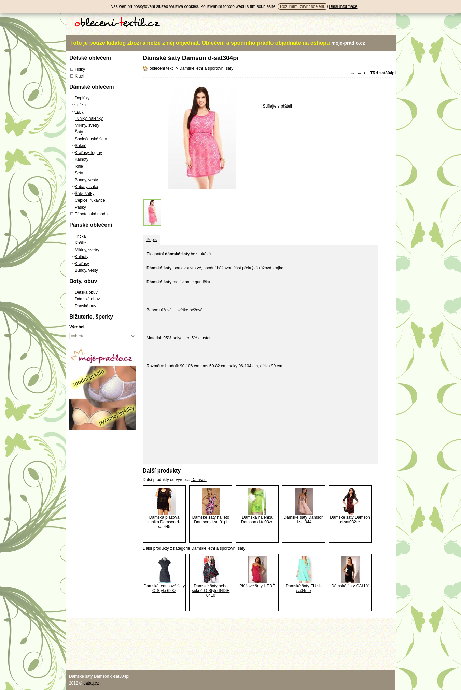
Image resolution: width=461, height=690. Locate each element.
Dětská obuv (86, 292)
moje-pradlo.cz (348, 43)
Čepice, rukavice (90, 200)
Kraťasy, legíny (88, 152)
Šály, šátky (84, 193)
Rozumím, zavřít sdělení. (302, 6)
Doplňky (82, 98)
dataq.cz (91, 683)
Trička (80, 104)
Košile (80, 243)
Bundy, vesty (86, 180)
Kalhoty (81, 159)
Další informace (343, 6)
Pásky (80, 207)
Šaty (79, 132)
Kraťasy (82, 263)
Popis (151, 239)
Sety (79, 173)
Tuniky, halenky (89, 118)
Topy (79, 111)
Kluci (79, 76)
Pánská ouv (85, 306)
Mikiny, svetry (87, 125)
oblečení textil (162, 68)
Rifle (79, 166)
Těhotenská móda (91, 214)
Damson (199, 479)
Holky (80, 69)
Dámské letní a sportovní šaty (206, 68)
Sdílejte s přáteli (277, 106)
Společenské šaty (91, 139)
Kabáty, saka (86, 186)
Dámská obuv (87, 299)
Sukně (80, 145)
